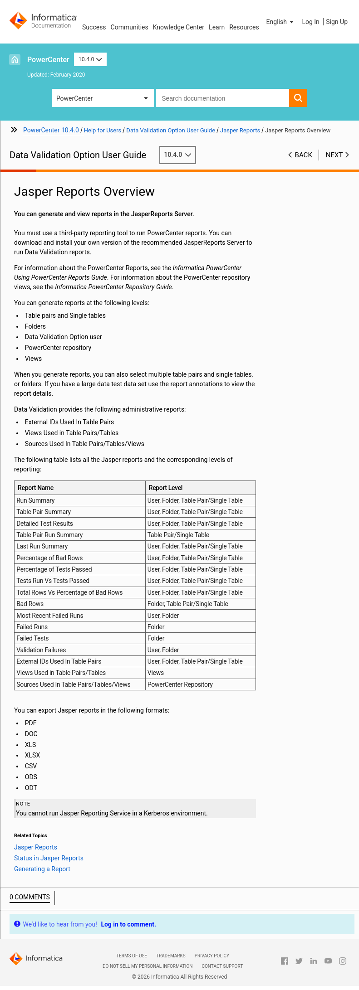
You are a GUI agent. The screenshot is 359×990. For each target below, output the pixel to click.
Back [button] (303, 155)
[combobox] (222, 98)
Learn (217, 27)
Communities (129, 27)
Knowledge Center (178, 27)
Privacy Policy (212, 955)
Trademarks (171, 955)
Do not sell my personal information (147, 966)
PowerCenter (48, 59)
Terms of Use (131, 955)
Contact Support (222, 966)
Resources (244, 27)
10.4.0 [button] (90, 59)
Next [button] (334, 155)
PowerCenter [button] (74, 98)
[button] (281, 22)
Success (94, 27)
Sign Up (337, 21)
